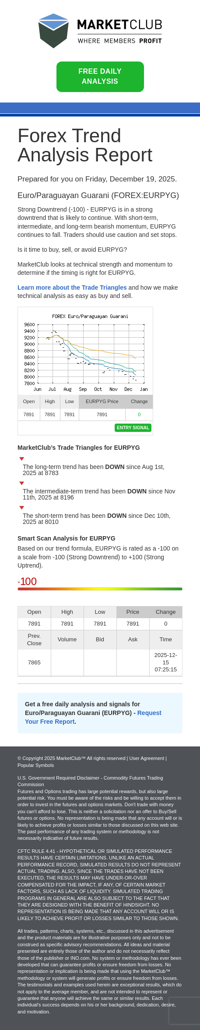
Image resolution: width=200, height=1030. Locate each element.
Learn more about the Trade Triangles (72, 287)
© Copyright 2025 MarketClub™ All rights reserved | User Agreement (91, 758)
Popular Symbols (36, 765)
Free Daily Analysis (100, 76)
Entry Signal (133, 427)
